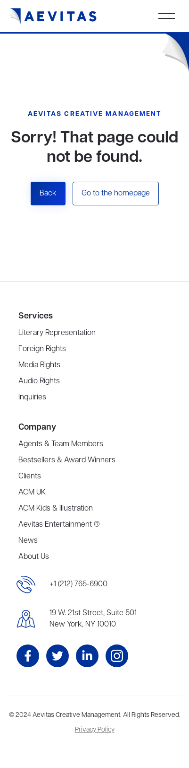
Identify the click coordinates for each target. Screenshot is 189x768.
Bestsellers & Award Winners (66, 460)
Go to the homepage (116, 193)
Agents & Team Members (60, 444)
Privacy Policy (95, 729)
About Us (33, 557)
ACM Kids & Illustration (55, 508)
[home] (53, 16)
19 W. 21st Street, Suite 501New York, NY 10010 (93, 619)
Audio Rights (39, 381)
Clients (29, 476)
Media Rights (39, 365)
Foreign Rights (42, 349)
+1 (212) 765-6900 (78, 584)
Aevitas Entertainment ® (59, 525)
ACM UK (32, 492)
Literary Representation (57, 333)
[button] (167, 16)
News (28, 541)
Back (48, 193)
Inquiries (32, 397)
